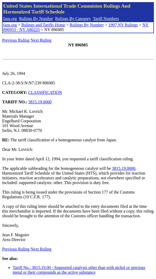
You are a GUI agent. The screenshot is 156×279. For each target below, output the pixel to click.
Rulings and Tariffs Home (43, 25)
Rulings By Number (36, 18)
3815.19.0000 (40, 102)
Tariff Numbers (106, 18)
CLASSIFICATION (45, 92)
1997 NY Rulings (123, 25)
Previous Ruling (16, 40)
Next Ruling (41, 40)
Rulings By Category (73, 18)
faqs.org (10, 18)
